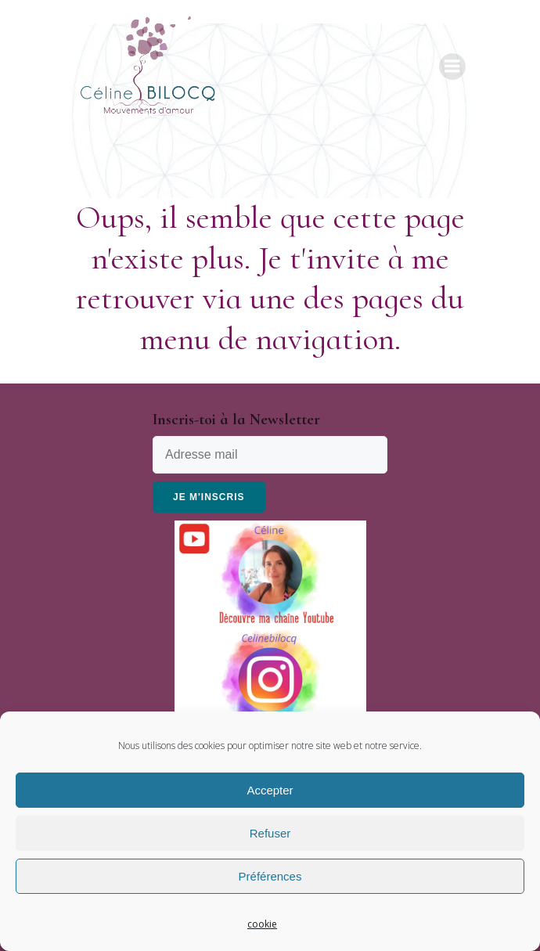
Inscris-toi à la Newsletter (236, 419)
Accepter (270, 790)
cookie (262, 924)
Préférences (270, 876)
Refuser (270, 833)
